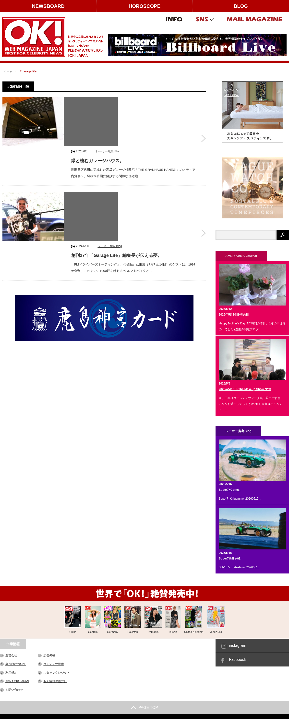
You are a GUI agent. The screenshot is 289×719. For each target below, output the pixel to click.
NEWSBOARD (48, 6)
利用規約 (11, 672)
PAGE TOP (144, 708)
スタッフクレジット (56, 672)
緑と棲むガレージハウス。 (97, 110)
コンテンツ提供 (53, 664)
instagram (237, 645)
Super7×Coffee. (229, 490)
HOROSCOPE (144, 6)
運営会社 (11, 655)
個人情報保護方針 (55, 681)
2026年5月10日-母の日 (234, 314)
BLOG (241, 6)
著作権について (15, 664)
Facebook (237, 659)
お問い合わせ (14, 690)
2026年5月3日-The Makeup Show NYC (245, 389)
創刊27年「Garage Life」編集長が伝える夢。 (116, 171)
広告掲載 (49, 655)
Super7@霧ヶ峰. (230, 558)
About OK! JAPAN (17, 681)
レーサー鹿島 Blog (108, 101)
